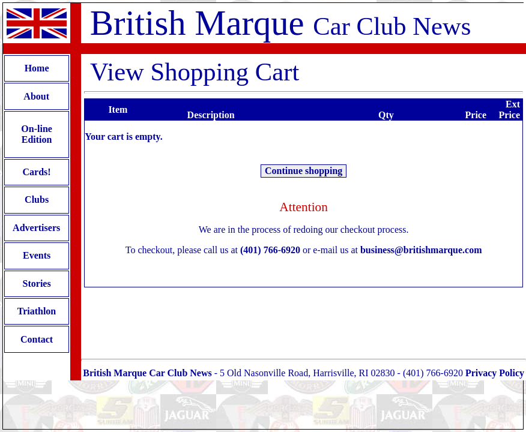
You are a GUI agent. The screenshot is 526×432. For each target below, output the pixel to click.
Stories (37, 283)
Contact (37, 339)
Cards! (37, 172)
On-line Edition (36, 134)
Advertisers (36, 228)
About (36, 96)
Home (36, 68)
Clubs (36, 199)
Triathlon (37, 311)
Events (36, 255)
